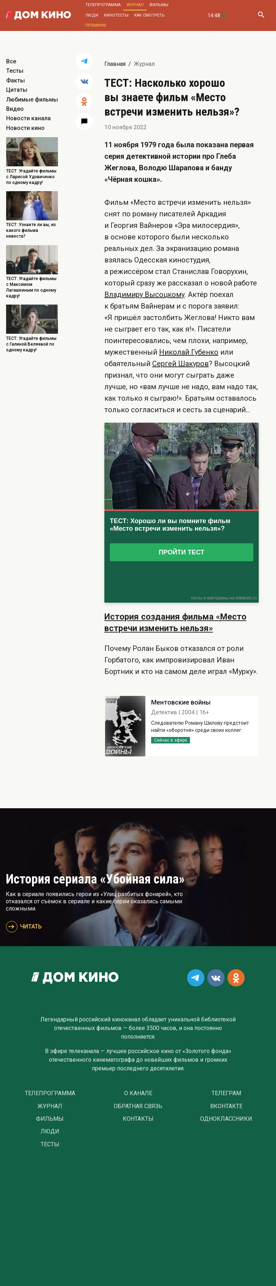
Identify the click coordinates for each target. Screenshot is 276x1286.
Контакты (138, 1119)
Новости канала (28, 118)
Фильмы (158, 5)
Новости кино (25, 128)
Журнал (135, 5)
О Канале (138, 1093)
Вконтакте (226, 1106)
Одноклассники (226, 1119)
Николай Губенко (188, 352)
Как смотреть (149, 15)
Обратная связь (138, 1106)
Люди (91, 15)
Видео (15, 108)
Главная (115, 63)
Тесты (14, 70)
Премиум (95, 25)
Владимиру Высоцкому (144, 294)
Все (11, 61)
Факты (15, 80)
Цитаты (16, 89)
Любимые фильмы (32, 99)
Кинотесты (116, 15)
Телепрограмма (103, 5)
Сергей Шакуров (180, 363)
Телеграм (226, 1093)
